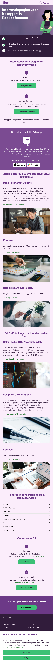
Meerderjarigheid (9, 523)
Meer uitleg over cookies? (13, 647)
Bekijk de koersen (13, 252)
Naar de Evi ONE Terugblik (16, 414)
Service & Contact (9, 530)
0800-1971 (39, 556)
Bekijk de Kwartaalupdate (15, 359)
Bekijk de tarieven (12, 297)
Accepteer (26, 652)
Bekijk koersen (26, 86)
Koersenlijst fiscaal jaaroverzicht (14, 519)
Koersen (6, 515)
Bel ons (26, 562)
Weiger (26, 658)
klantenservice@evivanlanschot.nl (26, 582)
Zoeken (40, 2)
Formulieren (7, 512)
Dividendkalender (9, 508)
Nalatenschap (8, 526)
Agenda (6, 504)
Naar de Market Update (15, 205)
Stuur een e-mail (26, 588)
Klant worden (26, 607)
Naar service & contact (26, 111)
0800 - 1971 (44, 2)
